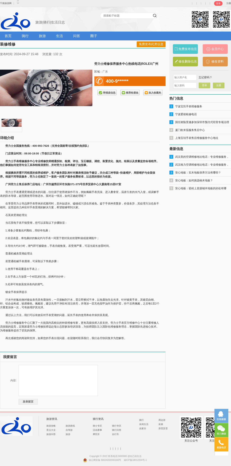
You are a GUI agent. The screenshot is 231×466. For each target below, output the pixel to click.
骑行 (25, 36)
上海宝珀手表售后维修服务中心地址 (196, 137)
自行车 (115, 434)
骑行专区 (116, 425)
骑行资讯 (98, 418)
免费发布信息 (187, 49)
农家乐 (142, 428)
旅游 (42, 36)
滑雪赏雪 (163, 428)
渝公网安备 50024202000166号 (105, 460)
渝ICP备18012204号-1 (135, 460)
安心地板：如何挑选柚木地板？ (194, 180)
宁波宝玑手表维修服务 (188, 106)
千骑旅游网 (6, 3)
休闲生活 (143, 424)
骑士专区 (97, 425)
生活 (59, 36)
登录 (218, 3)
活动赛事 (97, 430)
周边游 (161, 420)
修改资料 (217, 61)
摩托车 (96, 434)
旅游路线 (70, 425)
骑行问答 (116, 430)
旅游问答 (51, 434)
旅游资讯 (51, 418)
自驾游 (69, 430)
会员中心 (217, 49)
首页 (8, 36)
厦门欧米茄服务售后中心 (190, 130)
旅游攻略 (51, 425)
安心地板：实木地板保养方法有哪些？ (198, 172)
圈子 (93, 36)
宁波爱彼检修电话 (186, 114)
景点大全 (51, 430)
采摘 (160, 424)
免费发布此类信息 (151, 44)
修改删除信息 (187, 61)
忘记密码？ (205, 77)
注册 (228, 3)
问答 (76, 36)
